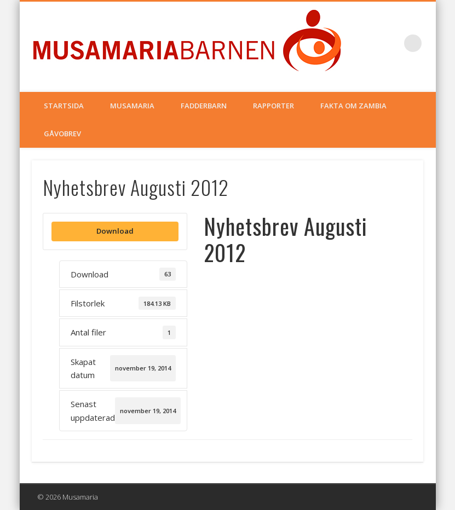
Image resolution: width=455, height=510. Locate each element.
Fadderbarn (204, 106)
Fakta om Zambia (353, 106)
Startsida (64, 106)
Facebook (390, 43)
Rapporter (273, 106)
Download (115, 231)
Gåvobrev (62, 133)
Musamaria (132, 106)
